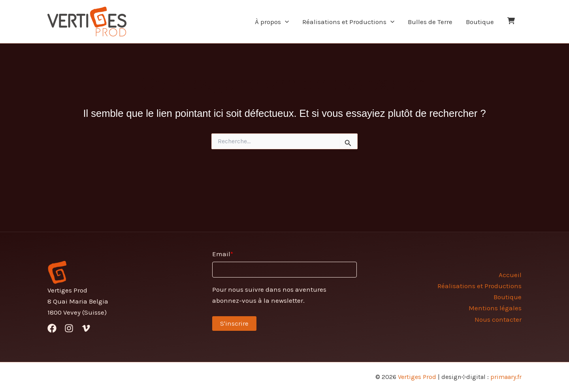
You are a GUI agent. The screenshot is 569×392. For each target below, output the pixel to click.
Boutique (480, 22)
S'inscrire (234, 323)
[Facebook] (52, 328)
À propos (272, 22)
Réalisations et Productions (348, 22)
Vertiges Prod (417, 377)
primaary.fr (506, 377)
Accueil (510, 275)
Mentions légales (495, 308)
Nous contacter (498, 319)
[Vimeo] (85, 328)
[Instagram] (68, 328)
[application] (285, 22)
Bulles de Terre (430, 22)
